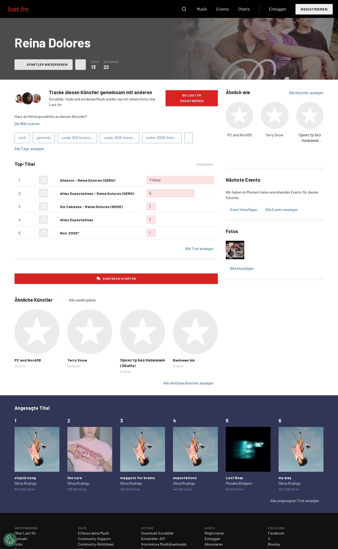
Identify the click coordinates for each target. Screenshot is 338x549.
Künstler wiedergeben (47, 64)
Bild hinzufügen (242, 268)
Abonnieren (214, 544)
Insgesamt (204, 164)
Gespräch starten (119, 278)
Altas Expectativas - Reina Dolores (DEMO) (97, 193)
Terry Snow (274, 135)
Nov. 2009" (69, 233)
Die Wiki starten (27, 123)
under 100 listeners (77, 137)
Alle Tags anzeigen (29, 148)
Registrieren (314, 9)
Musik (202, 8)
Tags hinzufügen (188, 138)
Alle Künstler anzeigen (306, 92)
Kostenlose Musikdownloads (163, 544)
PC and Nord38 (239, 135)
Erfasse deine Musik (93, 533)
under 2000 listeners (163, 137)
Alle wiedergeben (82, 300)
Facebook (276, 533)
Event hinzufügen (243, 209)
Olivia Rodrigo (26, 483)
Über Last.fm (25, 533)
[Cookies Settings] (10, 539)
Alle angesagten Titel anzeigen (294, 500)
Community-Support (94, 538)
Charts (244, 8)
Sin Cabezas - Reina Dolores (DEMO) (91, 206)
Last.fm (24, 9)
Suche (184, 9)
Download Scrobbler (157, 533)
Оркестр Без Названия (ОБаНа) (310, 140)
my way (285, 477)
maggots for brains (137, 477)
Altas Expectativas (76, 220)
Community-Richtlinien (96, 544)
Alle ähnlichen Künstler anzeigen (188, 383)
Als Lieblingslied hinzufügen (54, 180)
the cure (74, 477)
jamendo (44, 137)
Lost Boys (234, 477)
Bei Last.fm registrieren (191, 98)
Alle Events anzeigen (281, 209)
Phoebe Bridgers (239, 483)
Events (222, 8)
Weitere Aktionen (80, 64)
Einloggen (277, 8)
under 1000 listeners (121, 137)
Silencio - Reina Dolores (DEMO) (87, 180)
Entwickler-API (153, 538)
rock (22, 137)
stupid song (25, 477)
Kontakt (21, 538)
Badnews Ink (184, 360)
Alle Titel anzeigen (199, 248)
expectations (185, 477)
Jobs (19, 544)
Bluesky (274, 544)
